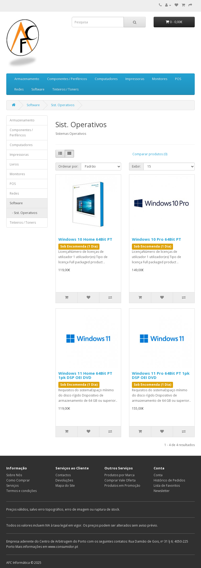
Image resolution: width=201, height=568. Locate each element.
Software (37, 89)
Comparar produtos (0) (149, 154)
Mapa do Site (65, 485)
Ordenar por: (68, 166)
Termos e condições (21, 491)
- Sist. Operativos (23, 213)
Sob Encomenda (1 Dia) (79, 246)
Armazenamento (26, 79)
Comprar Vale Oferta (120, 480)
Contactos (63, 475)
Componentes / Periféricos (67, 79)
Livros (14, 164)
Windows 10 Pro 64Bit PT (156, 239)
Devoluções (64, 480)
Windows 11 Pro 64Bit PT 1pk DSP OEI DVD (160, 375)
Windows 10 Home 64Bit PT (85, 239)
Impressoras (134, 79)
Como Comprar (18, 480)
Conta (158, 475)
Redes (19, 89)
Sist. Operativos (62, 105)
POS (178, 79)
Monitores (159, 79)
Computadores (106, 79)
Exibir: (136, 166)
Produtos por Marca (119, 475)
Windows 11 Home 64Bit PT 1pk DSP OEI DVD (85, 375)
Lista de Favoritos (167, 485)
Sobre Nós (14, 475)
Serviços (12, 485)
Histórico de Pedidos (169, 480)
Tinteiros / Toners (65, 89)
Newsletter (162, 491)
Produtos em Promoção (122, 485)
